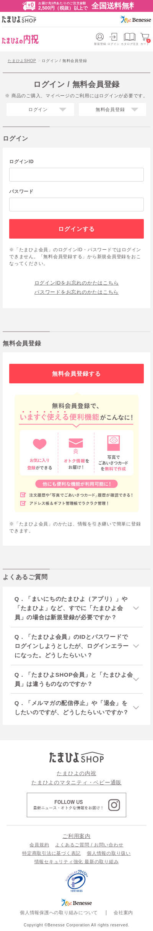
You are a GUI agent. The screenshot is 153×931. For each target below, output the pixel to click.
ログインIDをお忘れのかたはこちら (76, 283)
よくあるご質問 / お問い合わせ (89, 845)
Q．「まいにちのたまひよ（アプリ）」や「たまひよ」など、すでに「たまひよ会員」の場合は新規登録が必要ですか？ (71, 608)
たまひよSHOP (22, 61)
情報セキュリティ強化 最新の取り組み (76, 861)
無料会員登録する (76, 373)
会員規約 (39, 845)
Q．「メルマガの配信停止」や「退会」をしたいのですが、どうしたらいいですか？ (72, 707)
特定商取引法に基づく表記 (51, 853)
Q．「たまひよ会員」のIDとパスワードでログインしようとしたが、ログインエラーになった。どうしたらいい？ (72, 645)
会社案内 (123, 912)
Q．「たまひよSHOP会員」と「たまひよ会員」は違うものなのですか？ (74, 679)
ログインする (76, 229)
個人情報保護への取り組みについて (59, 912)
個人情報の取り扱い (109, 853)
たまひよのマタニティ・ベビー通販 (76, 782)
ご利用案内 (76, 836)
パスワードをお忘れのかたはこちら (76, 292)
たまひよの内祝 (76, 773)
